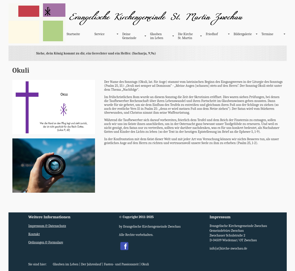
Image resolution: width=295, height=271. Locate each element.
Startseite (73, 34)
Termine (267, 34)
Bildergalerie (243, 34)
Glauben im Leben (156, 36)
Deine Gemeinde (129, 36)
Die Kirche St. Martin (185, 36)
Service (100, 34)
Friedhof (212, 34)
